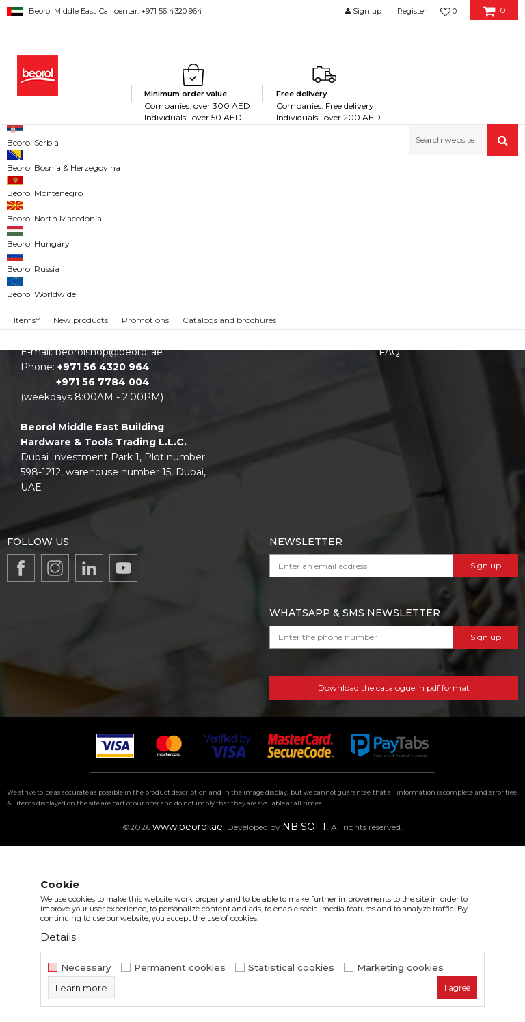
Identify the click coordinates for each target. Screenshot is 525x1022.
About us (247, 451)
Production (252, 490)
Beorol (19, 185)
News (239, 471)
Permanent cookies (180, 968)
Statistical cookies (291, 968)
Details (58, 936)
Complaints (406, 509)
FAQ (389, 528)
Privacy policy (411, 490)
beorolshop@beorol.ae (109, 528)
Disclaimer (404, 471)
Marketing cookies (400, 968)
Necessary (86, 968)
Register (412, 11)
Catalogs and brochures (282, 509)
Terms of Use (410, 451)
